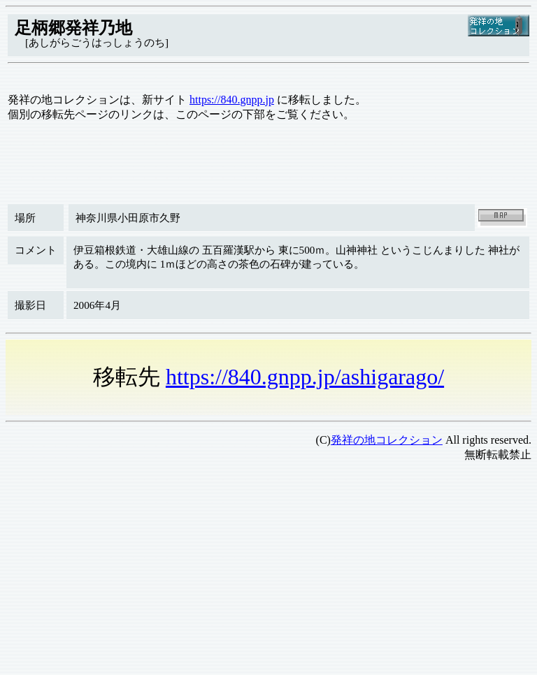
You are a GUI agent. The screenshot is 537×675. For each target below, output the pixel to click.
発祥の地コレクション (387, 440)
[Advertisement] (268, 571)
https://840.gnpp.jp (231, 100)
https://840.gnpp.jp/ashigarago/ (305, 376)
